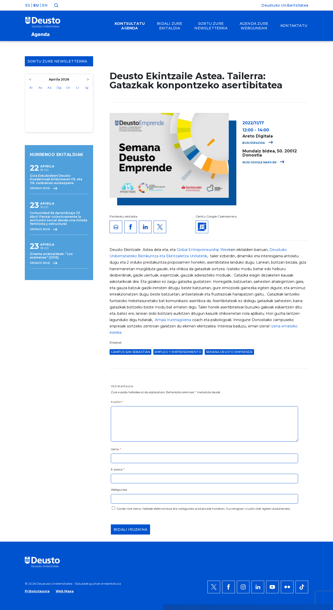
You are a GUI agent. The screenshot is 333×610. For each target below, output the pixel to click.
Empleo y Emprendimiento (178, 352)
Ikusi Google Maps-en (263, 162)
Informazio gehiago (175, 494)
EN (45, 5)
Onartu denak (290, 482)
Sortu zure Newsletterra (59, 61)
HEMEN (154, 500)
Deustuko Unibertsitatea (284, 5)
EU (35, 5)
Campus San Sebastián (130, 352)
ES (27, 5)
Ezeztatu (285, 497)
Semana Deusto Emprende (229, 352)
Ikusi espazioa (257, 143)
